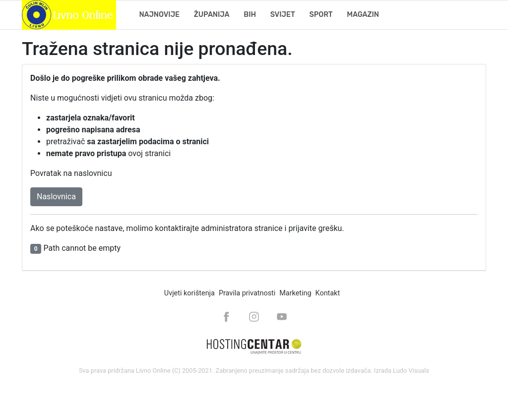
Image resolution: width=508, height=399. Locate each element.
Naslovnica (56, 196)
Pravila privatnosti (247, 293)
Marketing (295, 293)
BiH (250, 14)
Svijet (282, 14)
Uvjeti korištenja (189, 293)
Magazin (363, 14)
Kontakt (328, 293)
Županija (212, 14)
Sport (320, 14)
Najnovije (159, 14)
